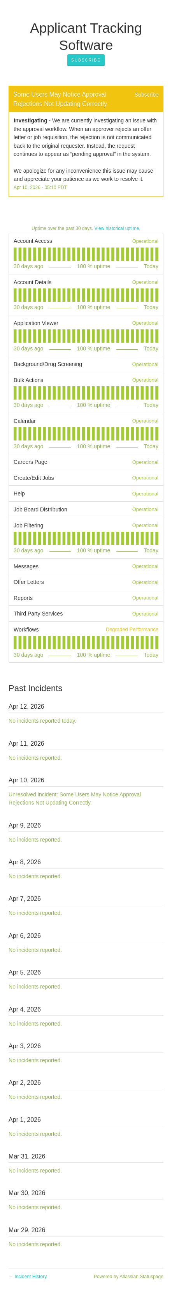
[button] (86, 60)
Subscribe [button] (147, 95)
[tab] (15, 254)
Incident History (28, 1276)
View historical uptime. (117, 228)
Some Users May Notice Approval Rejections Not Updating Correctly (60, 99)
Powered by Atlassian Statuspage (128, 1276)
